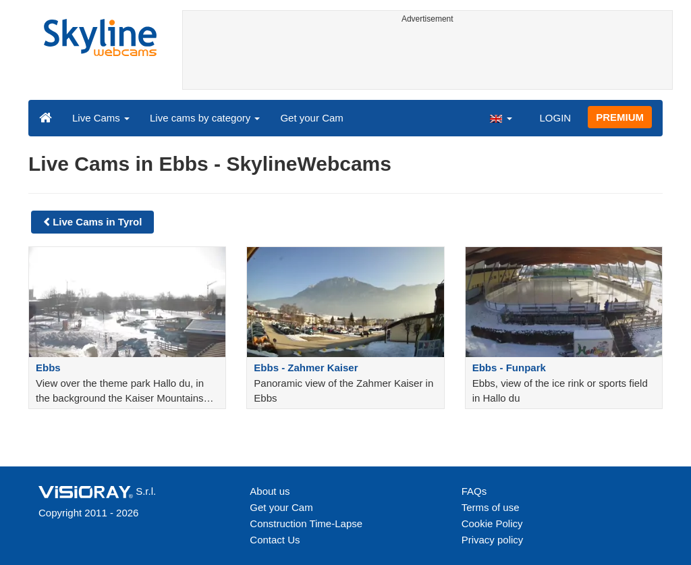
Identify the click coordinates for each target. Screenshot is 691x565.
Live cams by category (205, 118)
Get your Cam (311, 118)
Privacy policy (493, 539)
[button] (500, 117)
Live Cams (101, 118)
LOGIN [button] (555, 118)
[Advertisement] (428, 58)
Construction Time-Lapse (306, 523)
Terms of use (491, 507)
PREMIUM (620, 117)
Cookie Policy (492, 523)
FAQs (474, 491)
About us (269, 491)
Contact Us (275, 539)
